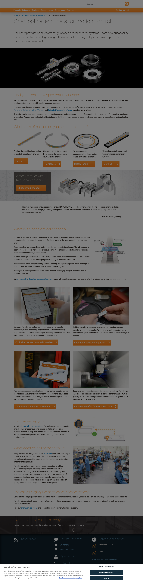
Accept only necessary (106, 576)
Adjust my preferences (106, 570)
